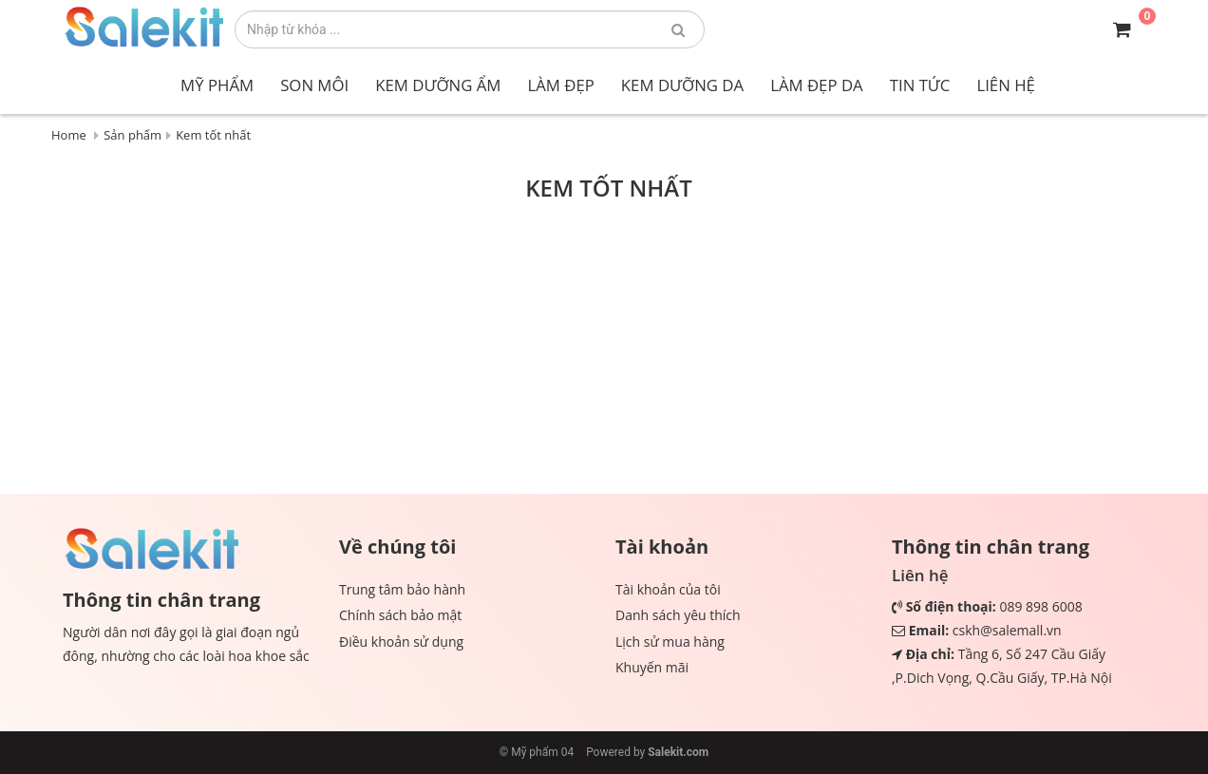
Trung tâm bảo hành (402, 589)
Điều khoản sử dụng (401, 641)
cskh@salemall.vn (1007, 630)
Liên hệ (1005, 85)
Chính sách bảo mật (400, 615)
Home (68, 134)
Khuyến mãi (652, 667)
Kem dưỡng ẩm (437, 85)
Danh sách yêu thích (678, 615)
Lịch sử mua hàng (670, 641)
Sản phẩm (132, 134)
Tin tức (920, 85)
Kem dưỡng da (682, 85)
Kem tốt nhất (213, 134)
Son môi (314, 85)
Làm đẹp (560, 85)
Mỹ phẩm (217, 85)
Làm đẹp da (816, 85)
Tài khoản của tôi (668, 589)
